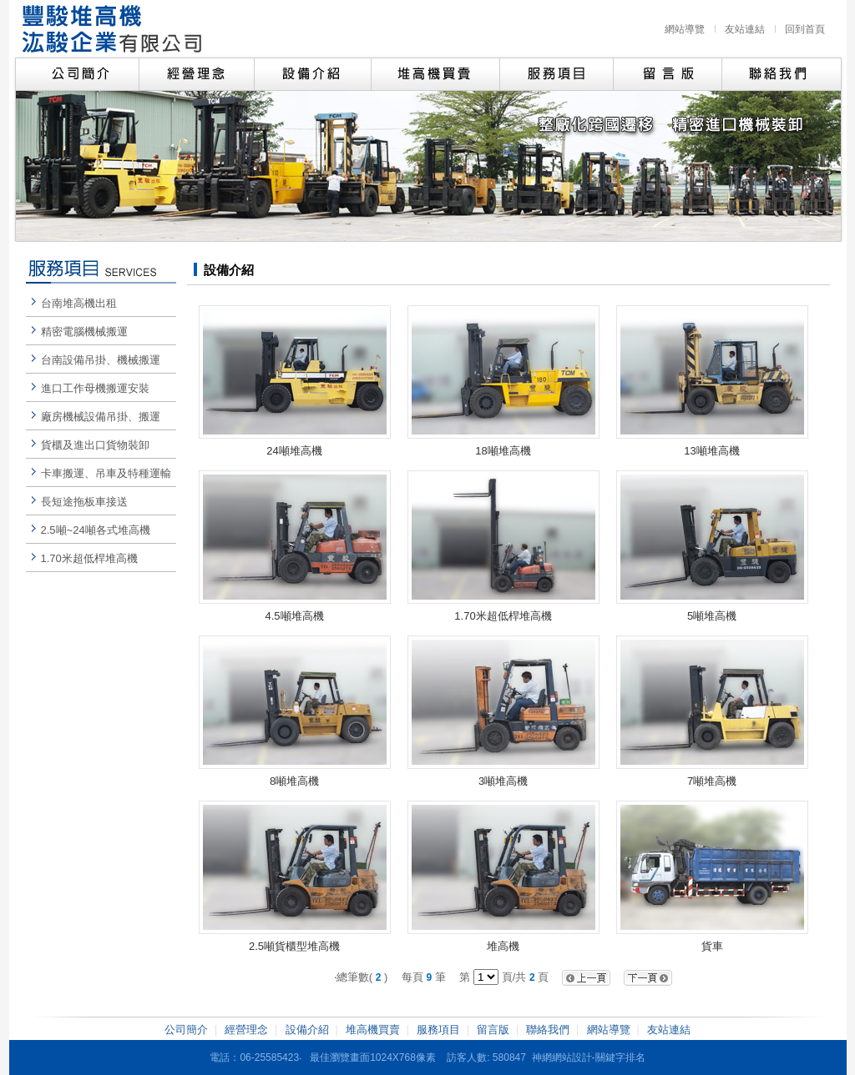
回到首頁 (805, 29)
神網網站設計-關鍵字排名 (588, 1057)
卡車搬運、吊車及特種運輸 (106, 473)
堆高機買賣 (373, 1029)
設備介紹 (307, 1029)
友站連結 (745, 29)
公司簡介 (186, 1029)
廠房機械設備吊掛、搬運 (100, 416)
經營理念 (246, 1029)
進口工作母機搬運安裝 (95, 388)
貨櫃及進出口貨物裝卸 (95, 445)
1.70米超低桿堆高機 (89, 558)
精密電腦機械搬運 (84, 331)
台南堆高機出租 (79, 303)
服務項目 (438, 1029)
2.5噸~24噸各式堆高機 (95, 530)
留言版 (493, 1029)
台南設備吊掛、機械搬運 (100, 360)
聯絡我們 (547, 1029)
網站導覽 (685, 29)
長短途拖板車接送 (84, 501)
